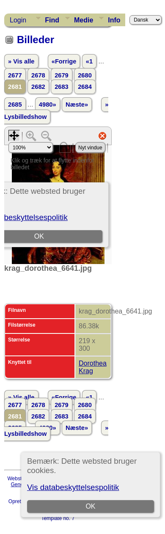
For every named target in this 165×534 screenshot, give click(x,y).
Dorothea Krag (93, 367)
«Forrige (64, 61)
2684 (85, 86)
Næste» (77, 104)
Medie (83, 20)
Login (18, 20)
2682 (38, 86)
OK (91, 506)
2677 (15, 75)
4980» (47, 104)
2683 (62, 86)
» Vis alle (21, 61)
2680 (85, 75)
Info (114, 20)
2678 (38, 75)
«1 (89, 61)
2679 (62, 75)
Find (52, 20)
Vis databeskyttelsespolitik (73, 487)
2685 (15, 104)
